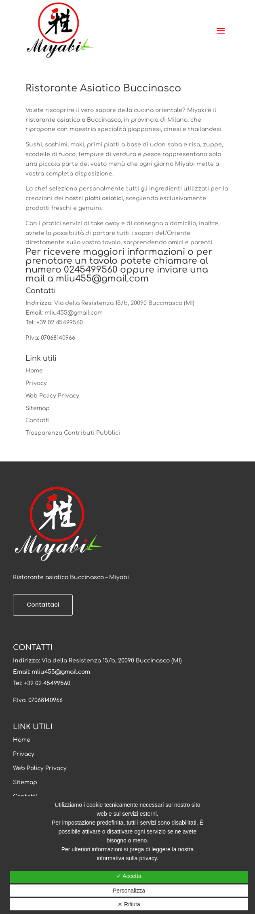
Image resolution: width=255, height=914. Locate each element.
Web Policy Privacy (52, 396)
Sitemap (37, 408)
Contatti (37, 420)
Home (34, 371)
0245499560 (91, 270)
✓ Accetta (128, 876)
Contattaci (43, 605)
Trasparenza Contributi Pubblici (72, 433)
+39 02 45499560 (59, 322)
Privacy (36, 383)
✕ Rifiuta (129, 904)
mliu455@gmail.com (102, 279)
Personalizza (129, 890)
